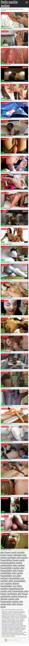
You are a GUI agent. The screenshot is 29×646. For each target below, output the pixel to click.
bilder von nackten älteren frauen (12, 583)
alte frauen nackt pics (10, 552)
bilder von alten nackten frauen (10, 577)
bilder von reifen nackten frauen (11, 587)
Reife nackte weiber (9, 3)
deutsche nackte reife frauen (12, 590)
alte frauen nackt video (12, 553)
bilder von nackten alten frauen (12, 579)
